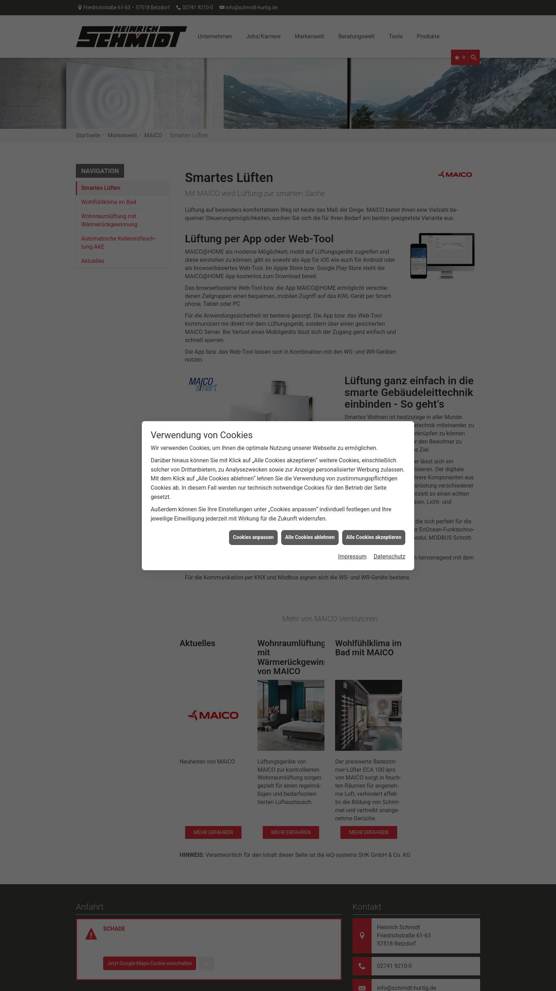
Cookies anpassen (253, 517)
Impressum (352, 536)
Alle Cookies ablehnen (310, 517)
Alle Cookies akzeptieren (373, 517)
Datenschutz (389, 536)
